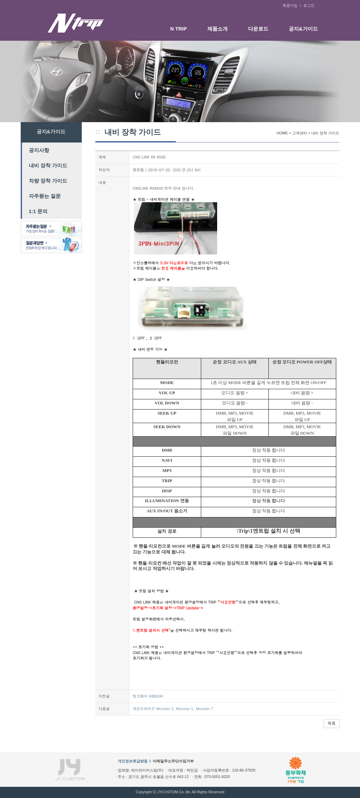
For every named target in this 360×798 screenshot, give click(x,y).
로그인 (309, 5)
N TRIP (178, 29)
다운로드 (258, 29)
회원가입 (290, 5)
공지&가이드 (303, 29)
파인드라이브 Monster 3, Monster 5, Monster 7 (173, 708)
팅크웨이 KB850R (148, 696)
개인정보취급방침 (133, 761)
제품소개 (217, 29)
